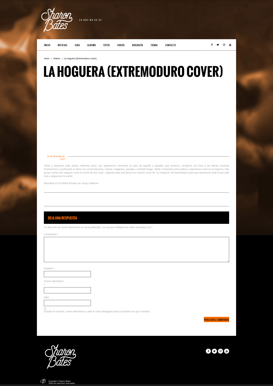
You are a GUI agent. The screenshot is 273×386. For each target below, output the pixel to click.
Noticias (62, 45)
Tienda (154, 45)
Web (46, 297)
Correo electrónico (54, 283)
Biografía (137, 45)
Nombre (49, 268)
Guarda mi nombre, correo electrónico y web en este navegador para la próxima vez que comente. (97, 311)
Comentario (51, 234)
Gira (77, 45)
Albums (91, 45)
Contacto (170, 45)
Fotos (106, 45)
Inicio (47, 45)
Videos (121, 45)
